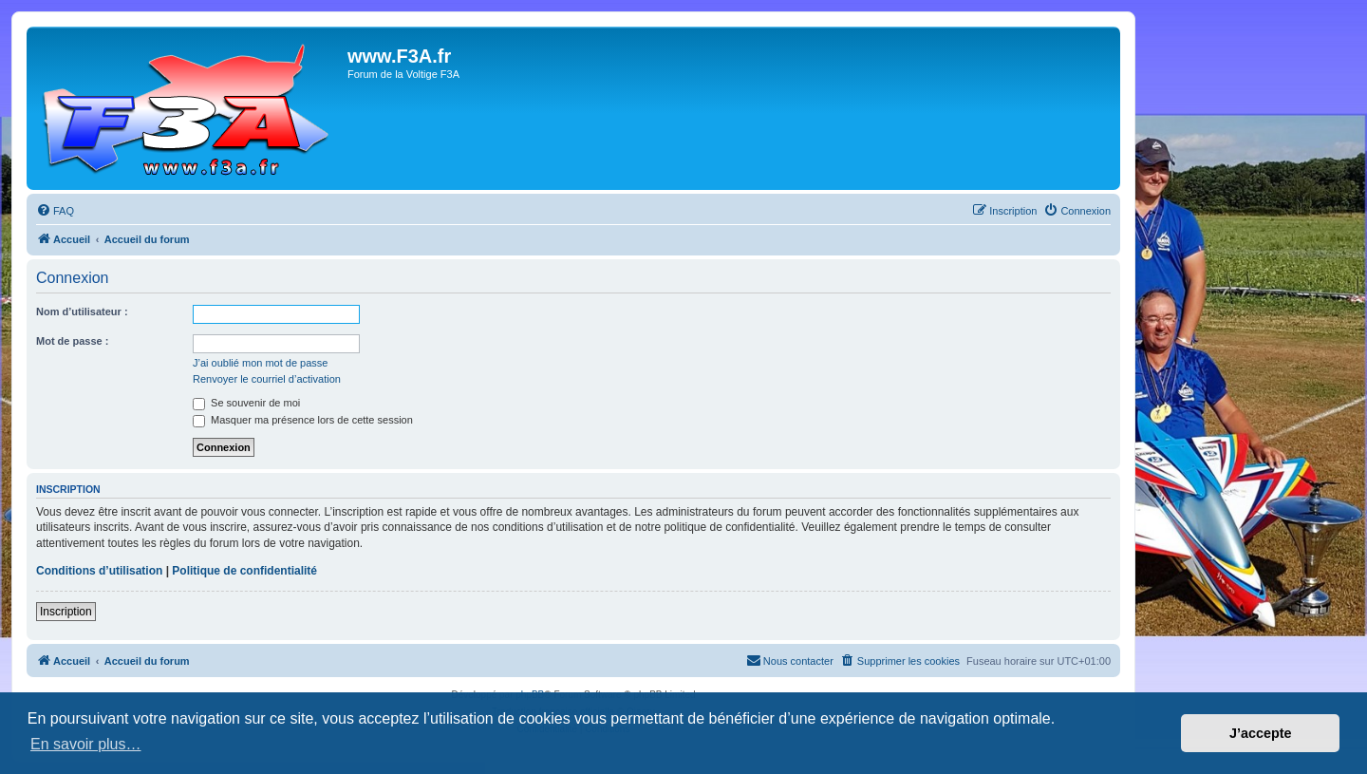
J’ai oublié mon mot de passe (260, 362)
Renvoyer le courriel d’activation (267, 379)
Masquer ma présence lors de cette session (303, 419)
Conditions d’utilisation (99, 570)
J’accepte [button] (1260, 733)
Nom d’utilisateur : (82, 311)
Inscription (66, 611)
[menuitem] (55, 210)
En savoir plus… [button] (85, 744)
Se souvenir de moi (246, 402)
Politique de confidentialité (244, 570)
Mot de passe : (72, 341)
